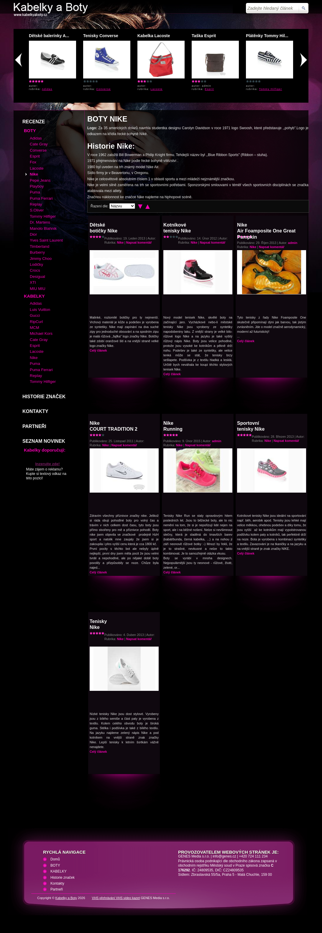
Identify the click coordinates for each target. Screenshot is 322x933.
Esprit (209, 89)
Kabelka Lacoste (153, 35)
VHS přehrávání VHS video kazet (116, 898)
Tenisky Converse (100, 35)
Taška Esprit (204, 35)
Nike (120, 242)
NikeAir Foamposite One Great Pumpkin (266, 231)
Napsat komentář (139, 242)
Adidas (47, 89)
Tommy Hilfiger (270, 89)
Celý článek (98, 350)
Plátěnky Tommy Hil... (267, 35)
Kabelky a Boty (66, 898)
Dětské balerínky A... (49, 35)
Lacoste (157, 89)
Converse (103, 89)
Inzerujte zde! (47, 464)
